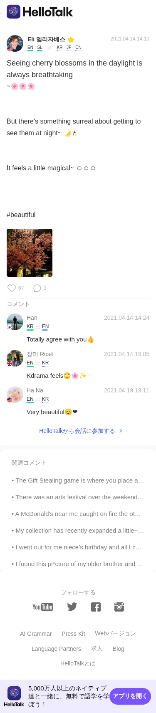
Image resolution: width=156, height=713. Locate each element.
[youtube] (42, 607)
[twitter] (72, 606)
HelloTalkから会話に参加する (77, 430)
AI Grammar (36, 633)
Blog (118, 648)
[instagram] (119, 607)
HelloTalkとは (78, 663)
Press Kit (73, 633)
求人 (97, 648)
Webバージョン (115, 633)
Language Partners (56, 648)
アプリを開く (130, 696)
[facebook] (96, 607)
